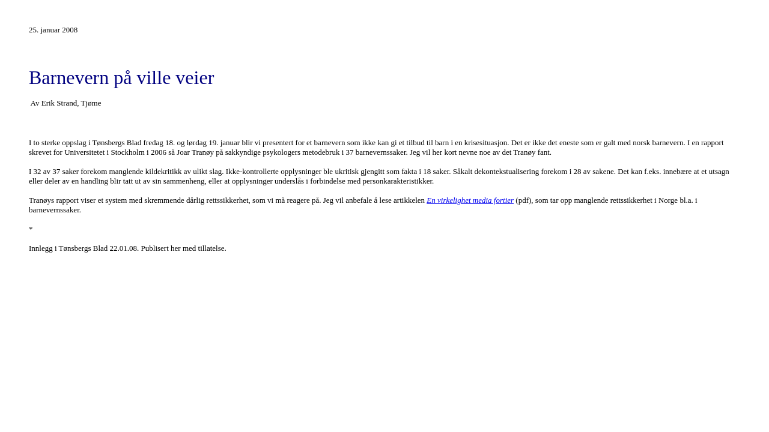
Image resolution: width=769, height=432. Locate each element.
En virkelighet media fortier (470, 200)
